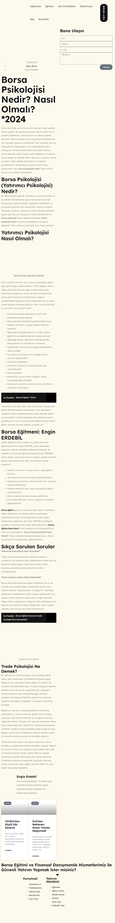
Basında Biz (44, 19)
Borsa (34, 66)
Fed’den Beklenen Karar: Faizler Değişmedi (41, 826)
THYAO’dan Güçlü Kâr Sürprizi (12, 824)
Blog (32, 19)
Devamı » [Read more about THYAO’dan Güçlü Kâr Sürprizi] (8, 850)
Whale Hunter (86, 6)
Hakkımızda (35, 6)
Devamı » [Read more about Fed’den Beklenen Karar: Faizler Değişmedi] (35, 856)
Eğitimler (49, 6)
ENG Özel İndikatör (67, 6)
